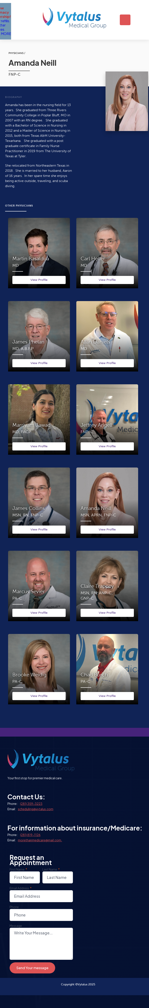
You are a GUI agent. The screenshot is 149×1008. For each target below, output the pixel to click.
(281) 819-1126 (30, 835)
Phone (14, 907)
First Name (18, 869)
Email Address (21, 888)
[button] (125, 20)
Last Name (51, 869)
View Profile (39, 280)
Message (16, 926)
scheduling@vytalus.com (35, 809)
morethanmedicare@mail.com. (40, 840)
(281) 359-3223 (31, 804)
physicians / (17, 53)
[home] (75, 19)
